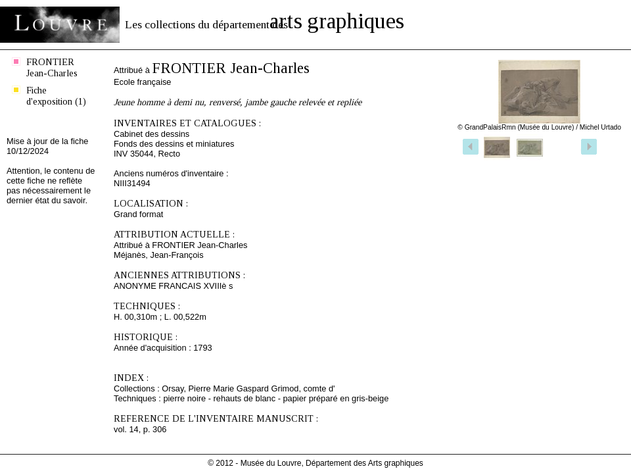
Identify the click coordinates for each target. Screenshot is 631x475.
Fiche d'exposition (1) (56, 96)
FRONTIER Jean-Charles (52, 67)
